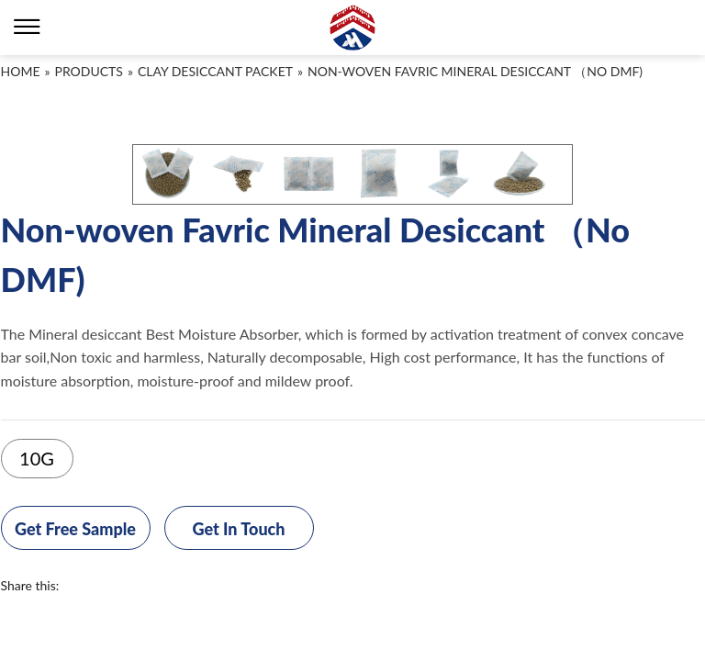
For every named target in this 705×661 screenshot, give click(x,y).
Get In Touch (238, 529)
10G (36, 458)
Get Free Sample (75, 529)
